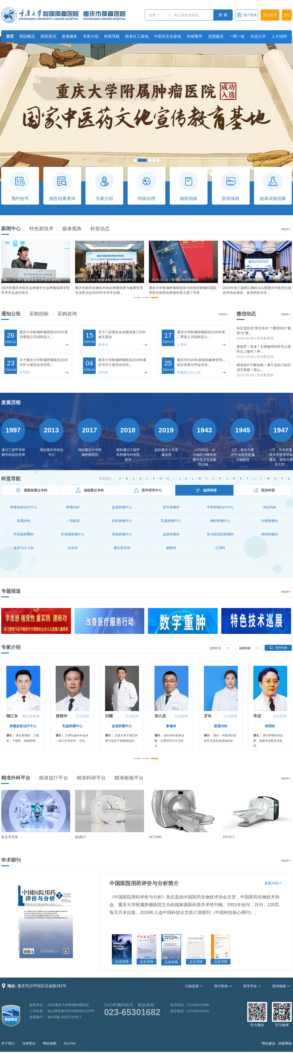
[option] (35, 270)
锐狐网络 (285, 1043)
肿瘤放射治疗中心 (23, 726)
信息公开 (258, 36)
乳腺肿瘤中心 (72, 726)
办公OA (69, 1043)
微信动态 (246, 313)
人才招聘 (279, 36)
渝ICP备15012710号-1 (64, 1017)
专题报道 (11, 591)
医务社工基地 (136, 36)
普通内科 (220, 726)
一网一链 (237, 36)
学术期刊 (11, 860)
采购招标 (39, 313)
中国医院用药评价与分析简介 (144, 883)
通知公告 (11, 313)
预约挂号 (270, 15)
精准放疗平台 (53, 777)
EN (287, 15)
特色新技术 (41, 228)
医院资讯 (48, 36)
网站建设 (268, 1043)
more (286, 229)
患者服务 (69, 36)
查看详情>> (273, 883)
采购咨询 (67, 313)
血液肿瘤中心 (122, 726)
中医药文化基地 (167, 36)
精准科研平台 (91, 777)
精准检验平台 (129, 777)
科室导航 (112, 36)
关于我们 (8, 1043)
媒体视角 (72, 228)
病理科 (270, 726)
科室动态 (100, 228)
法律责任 (29, 1043)
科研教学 (194, 36)
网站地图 (49, 1043)
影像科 (171, 726)
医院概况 (27, 36)
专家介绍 (90, 36)
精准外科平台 (15, 777)
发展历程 (11, 402)
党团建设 (216, 36)
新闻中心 (11, 228)
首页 (10, 36)
